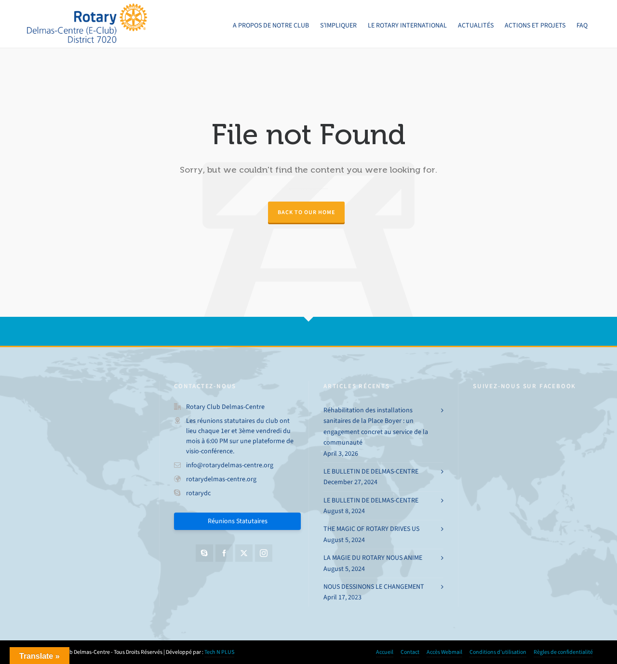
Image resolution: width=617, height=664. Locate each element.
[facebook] (224, 553)
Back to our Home (306, 212)
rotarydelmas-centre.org (221, 479)
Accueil (384, 652)
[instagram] (263, 553)
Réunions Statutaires (238, 521)
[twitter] (244, 553)
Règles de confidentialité (563, 652)
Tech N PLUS (219, 652)
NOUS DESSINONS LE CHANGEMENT (373, 586)
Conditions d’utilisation (497, 652)
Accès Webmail (444, 652)
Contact (410, 652)
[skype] (204, 553)
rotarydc (198, 493)
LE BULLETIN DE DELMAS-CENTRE (370, 471)
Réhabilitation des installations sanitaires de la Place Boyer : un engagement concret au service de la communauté (375, 426)
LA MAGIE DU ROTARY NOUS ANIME (372, 557)
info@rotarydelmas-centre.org (229, 465)
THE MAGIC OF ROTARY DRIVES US (371, 528)
